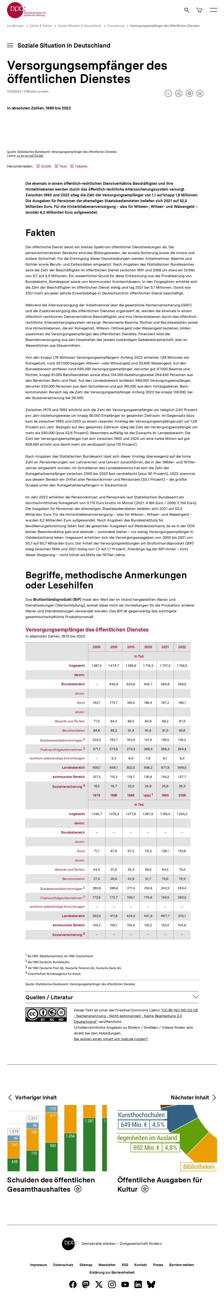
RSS (125, 1265)
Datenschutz (63, 1265)
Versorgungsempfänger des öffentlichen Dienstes (164, 25)
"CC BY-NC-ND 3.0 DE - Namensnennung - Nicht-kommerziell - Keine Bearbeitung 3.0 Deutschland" (136, 1016)
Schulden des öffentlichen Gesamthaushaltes (51, 1185)
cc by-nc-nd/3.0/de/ (30, 155)
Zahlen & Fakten (41, 25)
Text (63, 166)
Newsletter (107, 1265)
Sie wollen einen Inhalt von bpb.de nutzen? (111, 1039)
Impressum (38, 1265)
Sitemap (85, 1265)
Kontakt (140, 1265)
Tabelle (81, 166)
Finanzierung (115, 25)
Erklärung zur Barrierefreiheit (112, 1272)
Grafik (46, 166)
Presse (158, 1265)
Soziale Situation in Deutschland (79, 25)
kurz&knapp (15, 25)
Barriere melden (181, 1265)
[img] (112, 132)
